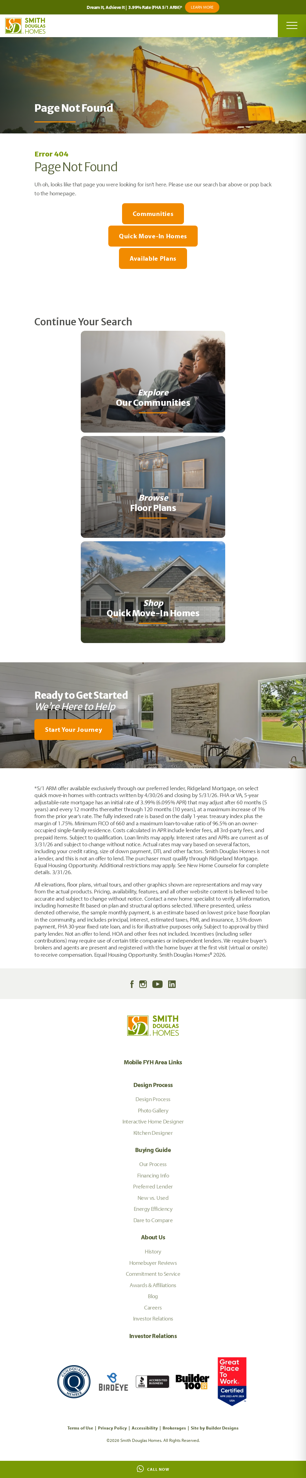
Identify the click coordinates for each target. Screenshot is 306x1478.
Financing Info (153, 1175)
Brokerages (174, 1428)
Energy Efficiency (153, 1208)
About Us (153, 1237)
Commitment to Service (153, 1273)
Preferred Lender (153, 1186)
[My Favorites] (3, 772)
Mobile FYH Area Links (153, 1062)
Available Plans (153, 258)
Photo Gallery (153, 1110)
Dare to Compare (153, 1220)
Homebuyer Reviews (153, 1262)
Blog (153, 1296)
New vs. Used (153, 1197)
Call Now (153, 1468)
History (153, 1251)
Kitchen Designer (153, 1132)
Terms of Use (80, 1428)
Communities (153, 213)
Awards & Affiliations (153, 1285)
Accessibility (145, 1428)
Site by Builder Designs (215, 1428)
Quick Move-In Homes (153, 236)
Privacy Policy (112, 1428)
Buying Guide (153, 1150)
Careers (153, 1307)
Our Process (153, 1163)
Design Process (153, 1085)
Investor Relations (153, 1318)
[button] (153, 729)
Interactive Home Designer (153, 1121)
